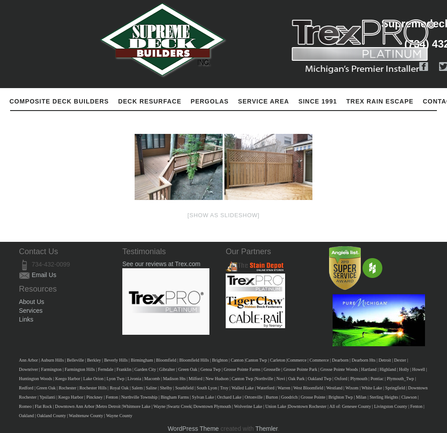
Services (31, 310)
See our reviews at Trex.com (161, 263)
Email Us (44, 274)
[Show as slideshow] (223, 215)
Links (26, 319)
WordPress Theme (193, 428)
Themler (266, 428)
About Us (31, 301)
